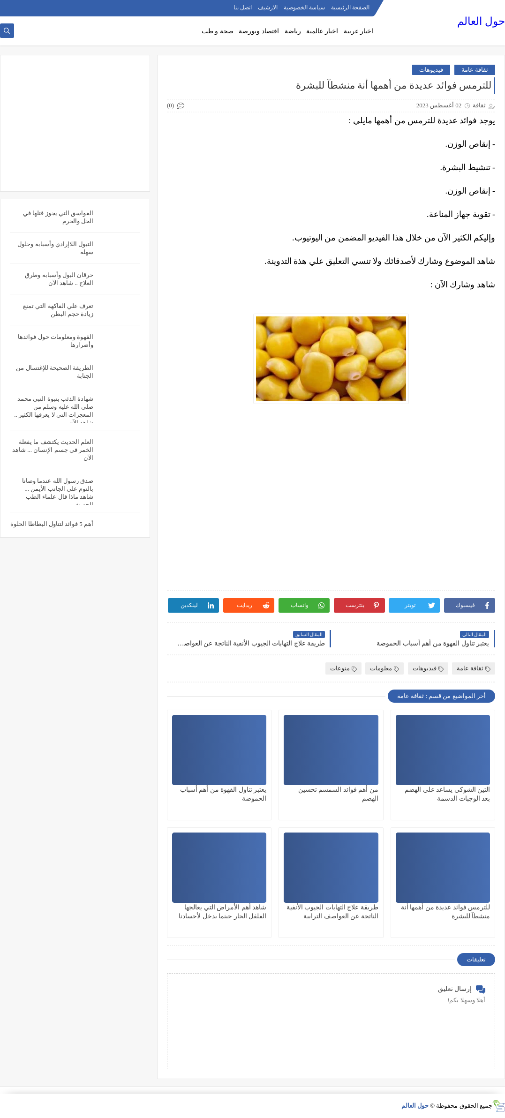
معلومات (384, 668)
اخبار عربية (359, 31)
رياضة (293, 31)
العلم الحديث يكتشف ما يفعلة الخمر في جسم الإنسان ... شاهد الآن (52, 449)
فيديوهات (431, 69)
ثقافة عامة (474, 69)
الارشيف (268, 7)
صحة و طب (218, 31)
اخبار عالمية (322, 31)
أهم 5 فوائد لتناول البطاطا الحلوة (51, 523)
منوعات (343, 668)
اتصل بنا (243, 7)
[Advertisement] (75, 123)
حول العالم (481, 21)
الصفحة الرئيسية (350, 7)
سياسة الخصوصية (304, 7)
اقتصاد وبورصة (259, 31)
